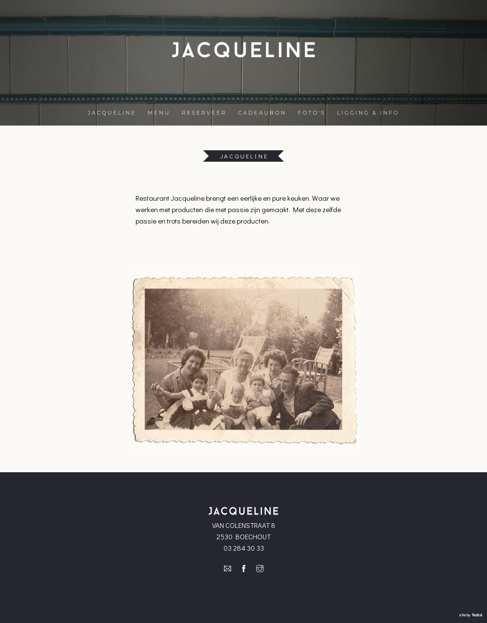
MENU (158, 112)
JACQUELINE (112, 112)
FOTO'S (311, 112)
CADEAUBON (262, 112)
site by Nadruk (470, 615)
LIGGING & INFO (368, 112)
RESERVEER (204, 112)
